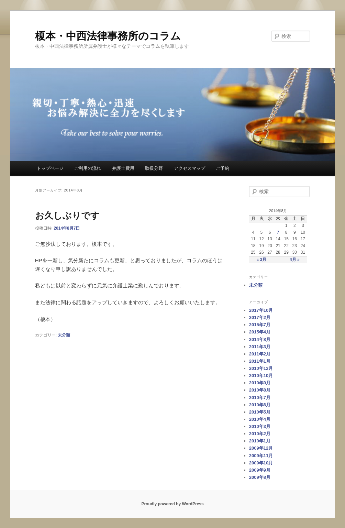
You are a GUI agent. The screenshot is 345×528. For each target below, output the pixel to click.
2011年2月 (259, 353)
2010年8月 (259, 390)
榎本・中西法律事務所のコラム (108, 36)
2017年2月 (259, 317)
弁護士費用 (123, 168)
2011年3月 (259, 346)
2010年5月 (259, 412)
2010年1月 (259, 440)
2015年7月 (259, 324)
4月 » (295, 259)
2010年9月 (259, 382)
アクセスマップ (189, 168)
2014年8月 (259, 339)
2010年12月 (261, 368)
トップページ (50, 168)
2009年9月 (259, 470)
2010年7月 (259, 397)
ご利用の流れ (87, 168)
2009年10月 (261, 462)
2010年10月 (261, 375)
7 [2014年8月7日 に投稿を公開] (278, 232)
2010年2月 (259, 433)
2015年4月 (259, 331)
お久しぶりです (67, 215)
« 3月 (262, 259)
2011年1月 (259, 361)
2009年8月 (259, 477)
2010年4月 (259, 419)
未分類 (64, 335)
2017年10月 (261, 310)
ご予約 (222, 168)
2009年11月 (261, 455)
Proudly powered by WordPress (172, 504)
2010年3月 (259, 426)
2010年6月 (259, 404)
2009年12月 (261, 448)
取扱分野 (154, 168)
